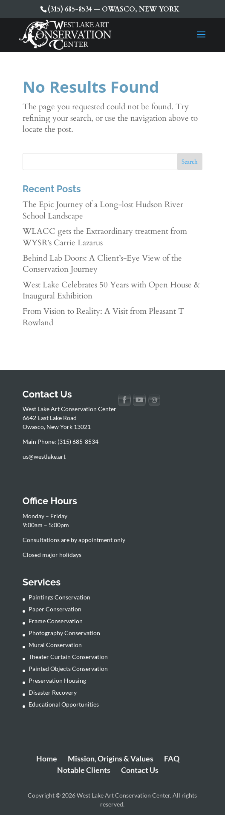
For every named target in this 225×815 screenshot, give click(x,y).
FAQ (171, 758)
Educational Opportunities (64, 704)
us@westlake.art (44, 456)
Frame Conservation (56, 621)
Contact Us (140, 770)
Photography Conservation (64, 632)
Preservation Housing (57, 680)
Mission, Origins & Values (110, 758)
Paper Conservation (55, 609)
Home (46, 758)
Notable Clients (83, 770)
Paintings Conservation (59, 597)
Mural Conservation (55, 644)
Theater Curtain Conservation (68, 656)
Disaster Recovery (53, 692)
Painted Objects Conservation (68, 668)
